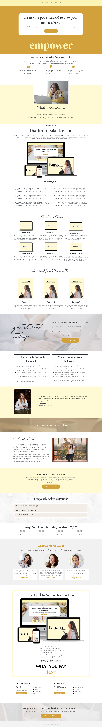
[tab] (51, 506)
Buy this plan (21, 693)
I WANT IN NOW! (51, 716)
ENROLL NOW (51, 487)
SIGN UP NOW (51, 31)
